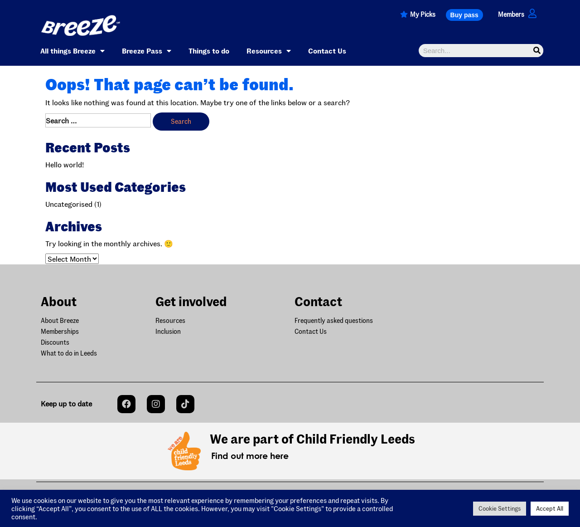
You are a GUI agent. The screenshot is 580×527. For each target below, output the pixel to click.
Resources (268, 51)
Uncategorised (68, 204)
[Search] (536, 50)
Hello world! (64, 164)
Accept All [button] (549, 508)
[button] (464, 15)
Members (511, 14)
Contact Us (327, 50)
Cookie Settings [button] (499, 508)
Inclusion (168, 331)
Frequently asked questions (334, 320)
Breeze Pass (146, 51)
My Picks (422, 14)
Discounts (55, 342)
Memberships (60, 331)
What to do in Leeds (69, 353)
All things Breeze (72, 51)
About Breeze (60, 320)
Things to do (208, 50)
